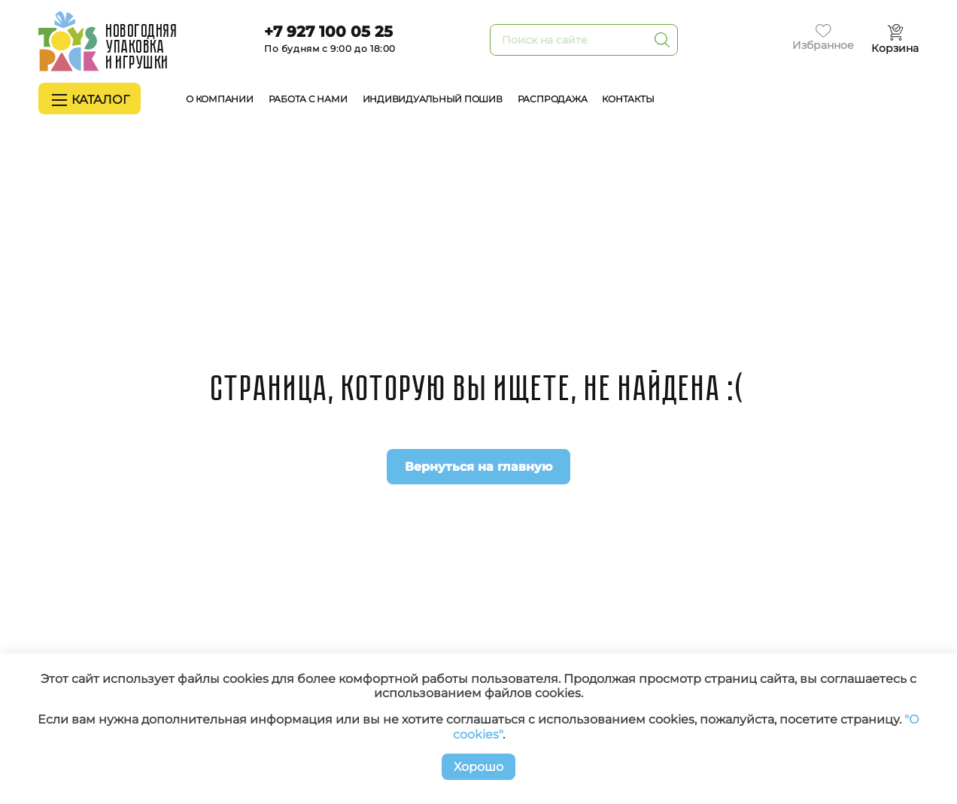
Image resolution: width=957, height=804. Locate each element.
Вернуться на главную (478, 467)
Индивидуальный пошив (433, 99)
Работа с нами (308, 99)
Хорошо (478, 767)
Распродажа (553, 99)
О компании (220, 99)
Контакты (628, 99)
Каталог (90, 100)
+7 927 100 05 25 (328, 31)
